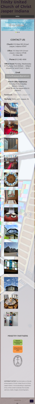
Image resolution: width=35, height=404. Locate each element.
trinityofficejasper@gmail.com (17, 76)
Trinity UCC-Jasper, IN (21, 95)
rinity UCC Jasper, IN (21, 99)
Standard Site (17, 400)
